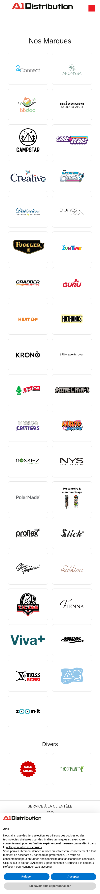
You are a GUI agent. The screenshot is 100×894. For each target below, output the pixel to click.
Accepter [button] (73, 876)
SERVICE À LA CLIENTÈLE (50, 806)
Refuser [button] (26, 876)
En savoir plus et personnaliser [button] (50, 885)
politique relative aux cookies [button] (24, 847)
